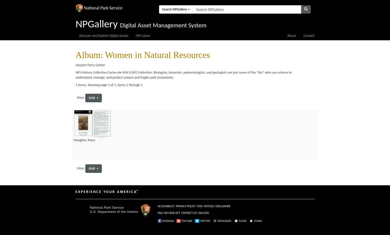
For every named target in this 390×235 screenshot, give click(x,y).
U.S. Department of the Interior (114, 212)
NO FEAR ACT (172, 213)
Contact (309, 36)
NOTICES (209, 206)
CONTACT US (189, 213)
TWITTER (202, 221)
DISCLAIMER (223, 206)
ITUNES (255, 221)
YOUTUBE (184, 221)
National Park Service (107, 207)
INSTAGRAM (222, 221)
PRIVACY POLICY (185, 206)
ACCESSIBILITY (166, 206)
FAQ (160, 213)
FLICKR (240, 221)
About (291, 36)
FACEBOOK (166, 221)
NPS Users (143, 36)
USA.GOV (203, 213)
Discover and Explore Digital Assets (103, 36)
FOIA (200, 206)
